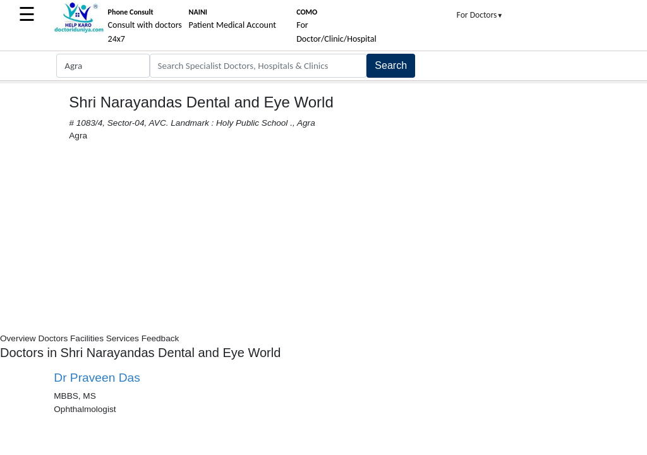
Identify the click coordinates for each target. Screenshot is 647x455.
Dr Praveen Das (97, 377)
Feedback (160, 338)
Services (122, 338)
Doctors (53, 338)
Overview (18, 338)
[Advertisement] (323, 237)
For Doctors (480, 14)
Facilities (87, 338)
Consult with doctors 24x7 (145, 26)
